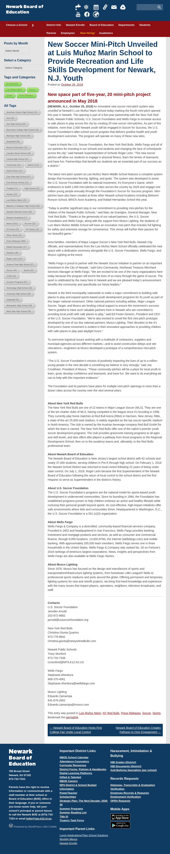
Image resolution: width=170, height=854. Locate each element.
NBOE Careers (69, 781)
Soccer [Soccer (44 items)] (11, 270)
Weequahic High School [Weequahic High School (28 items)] (19, 305)
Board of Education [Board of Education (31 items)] (17, 147)
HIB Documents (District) (125, 766)
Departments (126, 24)
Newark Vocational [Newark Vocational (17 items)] (16, 218)
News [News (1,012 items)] (12, 223)
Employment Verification (125, 796)
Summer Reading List (73, 812)
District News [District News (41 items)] (14, 171)
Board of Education (102, 24)
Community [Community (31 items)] (13, 165)
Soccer (146, 713)
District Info (53, 24)
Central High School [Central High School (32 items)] (17, 159)
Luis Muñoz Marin (90, 713)
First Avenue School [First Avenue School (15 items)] (17, 183)
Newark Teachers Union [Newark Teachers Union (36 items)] (19, 212)
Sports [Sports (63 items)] (29, 270)
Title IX (64, 816)
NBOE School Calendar (74, 757)
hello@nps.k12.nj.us (38, 818)
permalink (72, 717)
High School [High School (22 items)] (32, 188)
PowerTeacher (68, 792)
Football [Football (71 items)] (12, 188)
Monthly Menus (68, 839)
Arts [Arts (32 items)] (10, 118)
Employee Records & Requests (129, 792)
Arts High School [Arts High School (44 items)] (16, 124)
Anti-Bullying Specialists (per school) (133, 770)
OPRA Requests (120, 800)
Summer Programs (71, 808)
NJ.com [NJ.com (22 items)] (30, 223)
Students (144, 24)
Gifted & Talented (70, 777)
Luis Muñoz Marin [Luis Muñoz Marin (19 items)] (16, 200)
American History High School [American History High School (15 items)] (21, 112)
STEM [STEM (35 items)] (11, 276)
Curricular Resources (73, 765)
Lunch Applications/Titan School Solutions (84, 835)
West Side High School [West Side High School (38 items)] (18, 311)
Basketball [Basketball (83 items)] (13, 142)
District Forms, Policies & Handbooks (83, 769)
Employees (68, 33)
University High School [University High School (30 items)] (18, 294)
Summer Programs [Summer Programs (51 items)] (16, 282)
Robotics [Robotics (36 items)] (12, 253)
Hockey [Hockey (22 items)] (11, 194)
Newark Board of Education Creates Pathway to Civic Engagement (138, 730)
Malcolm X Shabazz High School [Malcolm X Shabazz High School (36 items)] (23, 206)
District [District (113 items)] (33, 165)
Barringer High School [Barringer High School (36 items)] (18, 136)
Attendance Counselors (74, 761)
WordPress (34, 826)
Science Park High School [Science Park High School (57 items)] (20, 264)
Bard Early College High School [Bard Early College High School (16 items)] (22, 130)
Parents (51, 33)
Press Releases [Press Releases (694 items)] (16, 241)
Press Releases (131, 713)
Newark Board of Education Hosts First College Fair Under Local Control (76, 730)
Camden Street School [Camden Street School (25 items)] (18, 153)
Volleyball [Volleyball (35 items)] (12, 300)
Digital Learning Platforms (76, 773)
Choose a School (20, 25)
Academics (106, 33)
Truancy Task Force (72, 820)
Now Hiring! (86, 33)
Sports (156, 713)
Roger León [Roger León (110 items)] (14, 259)
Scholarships (68, 796)
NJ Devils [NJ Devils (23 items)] (12, 229)
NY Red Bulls (111, 713)
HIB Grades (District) (123, 762)
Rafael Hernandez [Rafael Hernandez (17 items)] (16, 247)
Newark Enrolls (75, 24)
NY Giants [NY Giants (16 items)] (32, 229)
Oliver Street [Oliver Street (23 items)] (14, 235)
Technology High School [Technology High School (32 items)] (19, 288)
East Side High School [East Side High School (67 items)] (18, 177)
